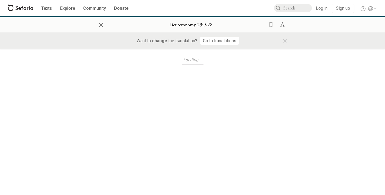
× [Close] (101, 24)
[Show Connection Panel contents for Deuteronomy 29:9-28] (190, 25)
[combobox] (297, 8)
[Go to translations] (219, 41)
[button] (269, 24)
